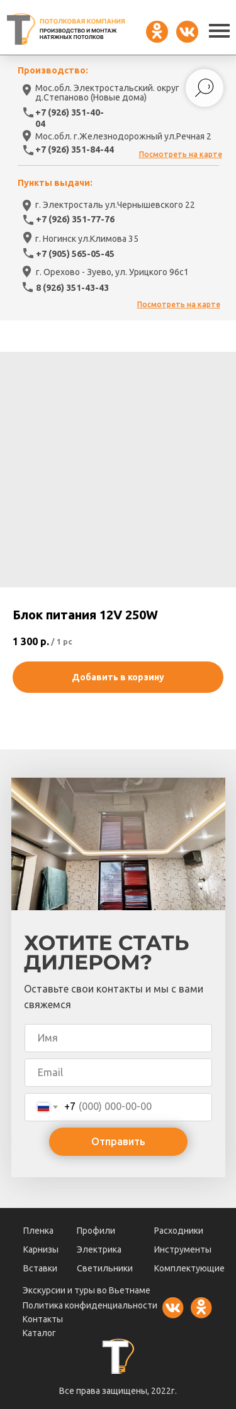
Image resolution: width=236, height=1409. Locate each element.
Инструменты (182, 1249)
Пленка (38, 1231)
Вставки (40, 1268)
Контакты (43, 1319)
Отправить (118, 1141)
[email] (118, 1072)
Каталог (39, 1333)
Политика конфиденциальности (90, 1305)
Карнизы (41, 1249)
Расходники (178, 1231)
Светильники (105, 1268)
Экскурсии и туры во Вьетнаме (86, 1290)
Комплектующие (189, 1268)
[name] (118, 1038)
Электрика (99, 1249)
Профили (96, 1231)
